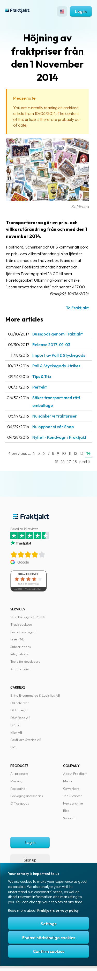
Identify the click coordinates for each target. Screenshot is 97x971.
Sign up (30, 860)
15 (56, 461)
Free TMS (17, 639)
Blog (66, 810)
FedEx (14, 725)
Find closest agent (23, 632)
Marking (16, 781)
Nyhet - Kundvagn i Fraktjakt (59, 437)
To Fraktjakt (77, 307)
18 (75, 461)
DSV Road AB (20, 718)
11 (70, 453)
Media (67, 781)
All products (19, 773)
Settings (48, 923)
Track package (21, 624)
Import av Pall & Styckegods (58, 355)
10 (64, 453)
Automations (19, 669)
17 (69, 461)
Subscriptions (20, 647)
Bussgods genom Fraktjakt (57, 334)
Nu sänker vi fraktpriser (54, 416)
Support (69, 818)
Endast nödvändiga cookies (48, 937)
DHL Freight (19, 710)
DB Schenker (19, 703)
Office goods (19, 803)
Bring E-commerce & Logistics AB (35, 695)
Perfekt (39, 387)
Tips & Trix (41, 376)
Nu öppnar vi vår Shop (53, 426)
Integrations (19, 654)
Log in (81, 11)
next (85, 461)
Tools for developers (25, 661)
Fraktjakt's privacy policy (58, 910)
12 (75, 453)
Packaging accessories (26, 796)
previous (17, 453)
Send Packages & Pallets (28, 617)
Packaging (17, 788)
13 (82, 453)
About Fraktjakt (75, 773)
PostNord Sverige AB (25, 740)
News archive (73, 803)
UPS (13, 747)
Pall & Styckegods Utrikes (56, 365)
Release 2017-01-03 (51, 344)
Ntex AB (16, 732)
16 (63, 461)
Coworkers (71, 788)
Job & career (72, 796)
